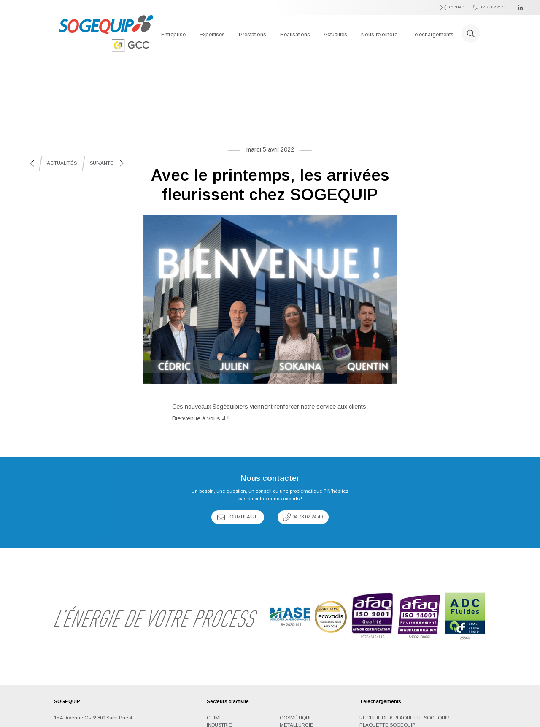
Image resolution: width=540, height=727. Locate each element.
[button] (173, 33)
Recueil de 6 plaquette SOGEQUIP (404, 717)
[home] (103, 33)
